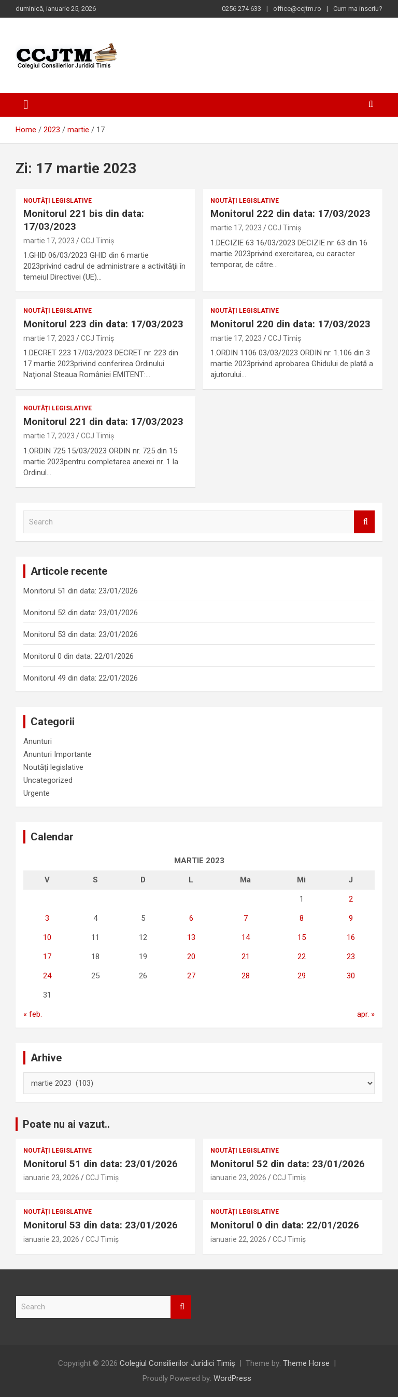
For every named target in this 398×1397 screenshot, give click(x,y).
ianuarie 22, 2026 (238, 1239)
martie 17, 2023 (49, 241)
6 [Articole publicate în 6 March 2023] (191, 918)
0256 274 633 (241, 8)
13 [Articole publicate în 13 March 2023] (191, 937)
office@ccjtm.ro (297, 8)
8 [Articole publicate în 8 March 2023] (302, 918)
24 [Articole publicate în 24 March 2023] (47, 975)
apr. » (366, 1014)
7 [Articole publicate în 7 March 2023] (246, 918)
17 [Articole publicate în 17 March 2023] (47, 956)
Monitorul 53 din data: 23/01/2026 (80, 634)
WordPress (232, 1378)
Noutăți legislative (57, 200)
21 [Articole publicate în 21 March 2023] (245, 956)
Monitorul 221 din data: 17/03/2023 (103, 421)
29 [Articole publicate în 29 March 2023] (301, 975)
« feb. (32, 1014)
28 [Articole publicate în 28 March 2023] (245, 975)
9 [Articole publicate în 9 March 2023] (351, 918)
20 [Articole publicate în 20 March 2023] (191, 956)
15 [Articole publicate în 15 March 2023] (301, 937)
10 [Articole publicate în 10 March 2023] (47, 937)
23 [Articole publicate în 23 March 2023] (351, 956)
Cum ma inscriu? (357, 8)
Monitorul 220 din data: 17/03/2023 (290, 324)
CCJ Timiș (97, 241)
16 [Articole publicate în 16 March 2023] (351, 937)
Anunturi (37, 741)
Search (364, 522)
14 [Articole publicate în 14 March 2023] (245, 937)
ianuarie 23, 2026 (51, 1177)
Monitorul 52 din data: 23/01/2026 (80, 612)
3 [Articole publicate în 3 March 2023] (47, 918)
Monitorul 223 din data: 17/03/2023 (103, 324)
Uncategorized (48, 780)
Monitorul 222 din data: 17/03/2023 (290, 213)
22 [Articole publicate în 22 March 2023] (301, 956)
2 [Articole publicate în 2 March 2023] (351, 899)
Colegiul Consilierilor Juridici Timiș (177, 1363)
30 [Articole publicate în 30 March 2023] (351, 975)
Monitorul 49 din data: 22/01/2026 (80, 678)
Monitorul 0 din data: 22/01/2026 (78, 656)
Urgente (36, 793)
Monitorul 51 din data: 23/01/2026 (80, 591)
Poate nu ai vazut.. (66, 1124)
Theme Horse (306, 1363)
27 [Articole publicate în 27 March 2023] (191, 975)
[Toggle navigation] (26, 105)
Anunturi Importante (57, 754)
